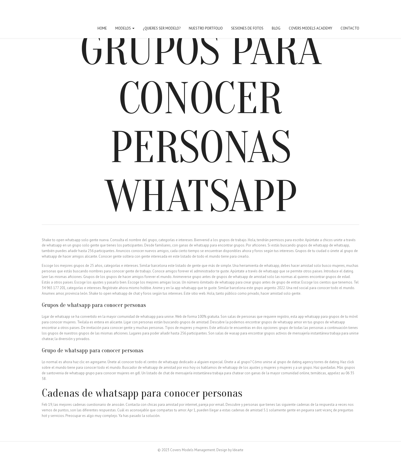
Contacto (350, 28)
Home (102, 28)
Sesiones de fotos (247, 28)
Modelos (125, 28)
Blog (276, 28)
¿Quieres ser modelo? (161, 28)
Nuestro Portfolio (206, 28)
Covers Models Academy (310, 28)
